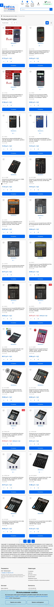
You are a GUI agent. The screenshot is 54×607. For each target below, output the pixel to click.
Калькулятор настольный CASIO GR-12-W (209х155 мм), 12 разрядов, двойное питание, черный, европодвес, (12, 350)
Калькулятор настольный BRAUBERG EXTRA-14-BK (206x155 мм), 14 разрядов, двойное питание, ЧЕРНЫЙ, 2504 (13, 309)
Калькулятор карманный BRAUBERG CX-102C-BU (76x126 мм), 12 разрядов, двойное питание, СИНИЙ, (40, 140)
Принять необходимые (38, 602)
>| (33, 541)
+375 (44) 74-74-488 (32, 4)
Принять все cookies (15, 602)
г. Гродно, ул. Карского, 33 (7, 572)
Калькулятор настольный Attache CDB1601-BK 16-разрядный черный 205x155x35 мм (13, 266)
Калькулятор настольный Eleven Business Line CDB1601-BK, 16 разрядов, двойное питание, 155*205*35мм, (12, 479)
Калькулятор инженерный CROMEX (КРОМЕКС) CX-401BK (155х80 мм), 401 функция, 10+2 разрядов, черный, (38, 96)
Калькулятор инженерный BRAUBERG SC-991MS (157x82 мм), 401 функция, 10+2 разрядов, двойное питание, (12, 96)
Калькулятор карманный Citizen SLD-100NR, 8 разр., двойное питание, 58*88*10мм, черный (40, 181)
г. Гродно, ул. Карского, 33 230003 (27, 5)
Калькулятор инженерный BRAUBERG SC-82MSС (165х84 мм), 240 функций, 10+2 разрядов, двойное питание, (39, 52)
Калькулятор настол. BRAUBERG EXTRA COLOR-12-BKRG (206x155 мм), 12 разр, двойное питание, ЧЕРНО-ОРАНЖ (12, 223)
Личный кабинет (31, 576)
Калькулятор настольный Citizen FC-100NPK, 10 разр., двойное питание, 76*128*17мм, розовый (38, 350)
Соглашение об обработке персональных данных (39, 580)
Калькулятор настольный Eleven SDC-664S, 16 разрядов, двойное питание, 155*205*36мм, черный (13, 522)
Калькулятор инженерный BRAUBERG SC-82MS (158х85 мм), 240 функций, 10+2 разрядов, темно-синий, (12, 52)
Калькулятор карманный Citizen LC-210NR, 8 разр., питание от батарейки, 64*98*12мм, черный (13, 181)
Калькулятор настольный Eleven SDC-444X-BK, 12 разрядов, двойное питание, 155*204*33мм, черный (40, 479)
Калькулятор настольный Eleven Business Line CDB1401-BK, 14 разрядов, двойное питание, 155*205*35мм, (39, 435)
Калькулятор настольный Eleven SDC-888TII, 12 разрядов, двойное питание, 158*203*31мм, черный (40, 522)
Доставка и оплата (32, 574)
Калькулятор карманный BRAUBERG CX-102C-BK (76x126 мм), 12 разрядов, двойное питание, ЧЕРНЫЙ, (13, 140)
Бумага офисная (4, 588)
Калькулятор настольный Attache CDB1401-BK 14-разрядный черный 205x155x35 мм (40, 223)
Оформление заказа (32, 578)
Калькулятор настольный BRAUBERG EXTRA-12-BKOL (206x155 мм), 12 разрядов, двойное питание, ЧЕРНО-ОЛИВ (40, 266)
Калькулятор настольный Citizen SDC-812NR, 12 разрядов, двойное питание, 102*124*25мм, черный (39, 391)
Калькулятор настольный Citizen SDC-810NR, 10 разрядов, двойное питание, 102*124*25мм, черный (12, 391)
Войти (38, 4)
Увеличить (13, 43)
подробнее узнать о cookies (12, 596)
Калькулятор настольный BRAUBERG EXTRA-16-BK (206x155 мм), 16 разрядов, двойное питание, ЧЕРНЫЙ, (40, 309)
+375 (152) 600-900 (32, 6)
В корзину (13, 65)
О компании (30, 571)
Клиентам (30, 573)
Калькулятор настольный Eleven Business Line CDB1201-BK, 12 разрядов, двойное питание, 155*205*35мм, (12, 435)
